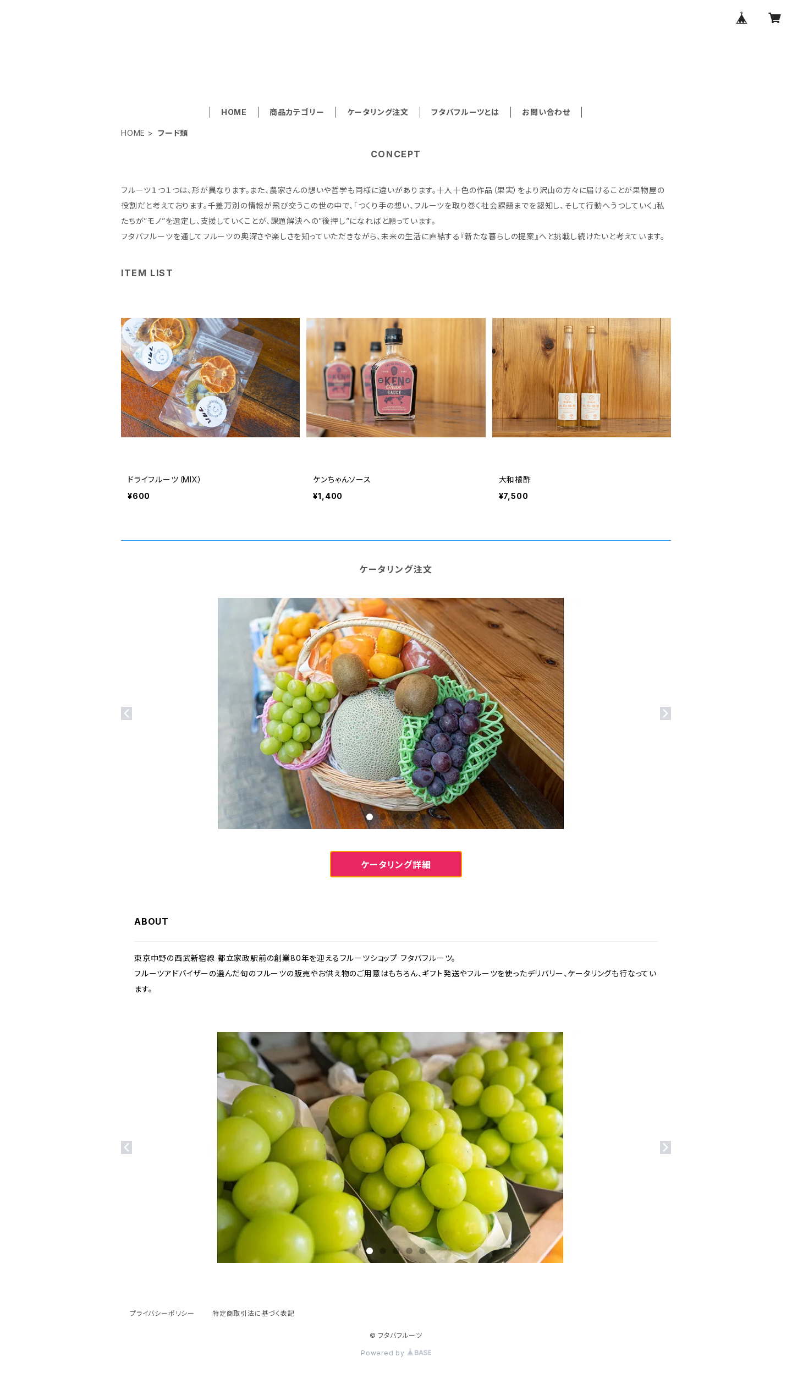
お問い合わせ (546, 112)
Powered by (396, 1353)
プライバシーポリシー (162, 1313)
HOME (234, 112)
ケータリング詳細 (396, 864)
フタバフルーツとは (465, 112)
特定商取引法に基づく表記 (253, 1313)
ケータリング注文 (378, 112)
